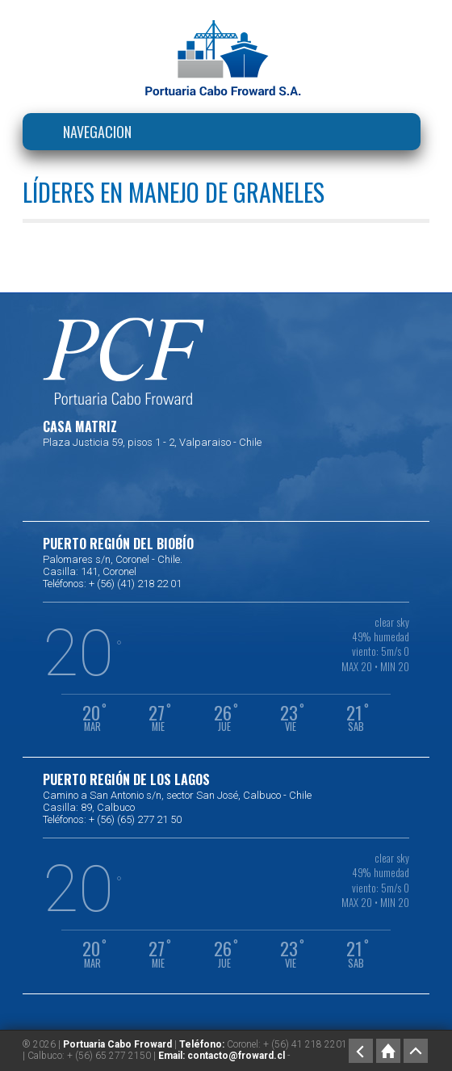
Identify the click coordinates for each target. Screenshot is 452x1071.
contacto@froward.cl (236, 1055)
